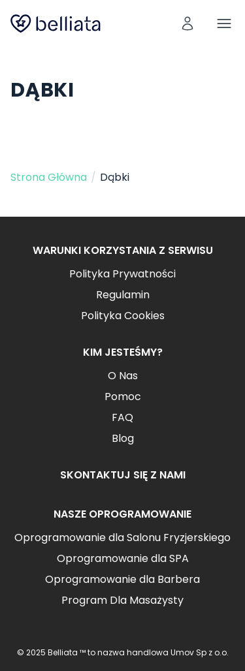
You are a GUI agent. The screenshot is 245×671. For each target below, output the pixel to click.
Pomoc (123, 396)
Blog (123, 438)
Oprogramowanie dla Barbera (122, 579)
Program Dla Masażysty (122, 600)
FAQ (122, 417)
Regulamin (123, 294)
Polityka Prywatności (122, 273)
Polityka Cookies (123, 315)
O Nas (123, 375)
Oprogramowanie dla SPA (123, 558)
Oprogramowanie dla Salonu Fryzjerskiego (122, 537)
